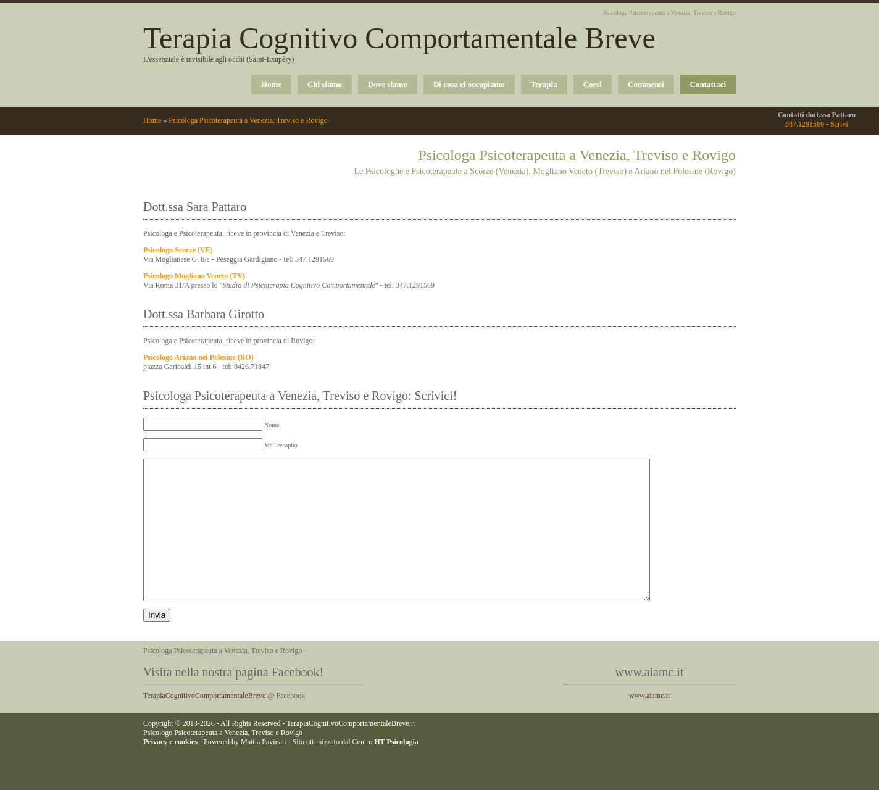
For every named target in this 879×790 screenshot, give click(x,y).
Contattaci (708, 84)
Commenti (646, 84)
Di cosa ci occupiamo (469, 84)
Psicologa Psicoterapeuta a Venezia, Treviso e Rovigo (248, 120)
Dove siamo (387, 84)
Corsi (592, 84)
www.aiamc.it (649, 723)
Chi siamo (324, 84)
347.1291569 (804, 124)
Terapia (544, 84)
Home (271, 84)
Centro (385, 769)
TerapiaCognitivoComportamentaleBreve (204, 723)
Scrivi (839, 124)
